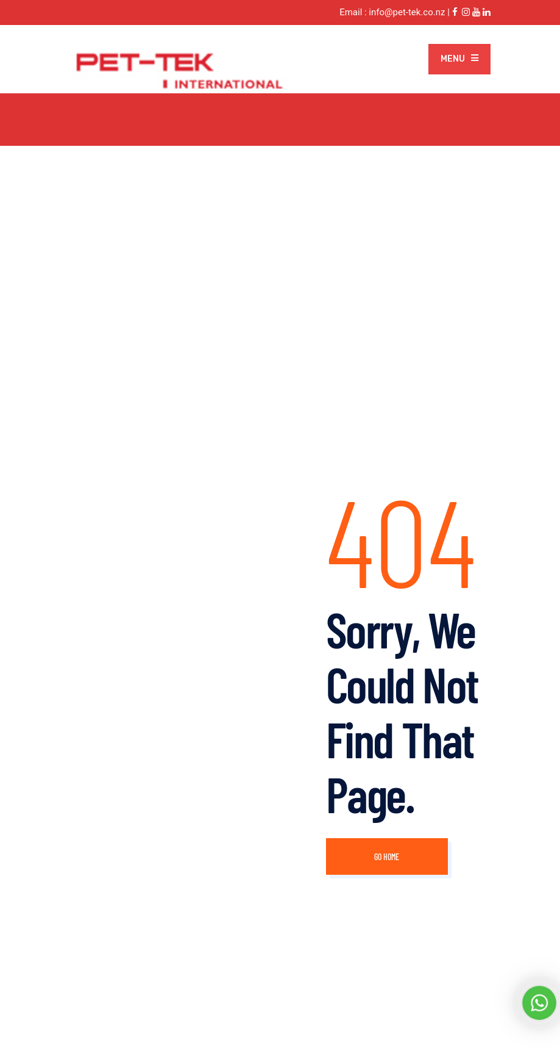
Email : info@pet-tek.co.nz (392, 12)
